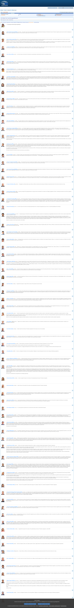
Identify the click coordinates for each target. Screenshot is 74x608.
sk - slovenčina (69, 7)
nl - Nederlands (65, 7)
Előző (5, 10)
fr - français (56, 7)
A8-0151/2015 (31, 22)
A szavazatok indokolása (41, 15)
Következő (8, 10)
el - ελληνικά (54, 7)
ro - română (68, 7)
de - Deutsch (52, 7)
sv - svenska (72, 7)
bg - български (48, 7)
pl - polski (66, 7)
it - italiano (59, 7)
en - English (55, 7)
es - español (49, 7)
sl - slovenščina (70, 7)
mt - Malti (64, 7)
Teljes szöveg (14, 10)
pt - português (67, 7)
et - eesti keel (53, 7)
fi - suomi (71, 7)
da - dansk (51, 7)
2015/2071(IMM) (5, 12)
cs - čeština (50, 7)
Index (2, 10)
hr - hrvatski (58, 7)
